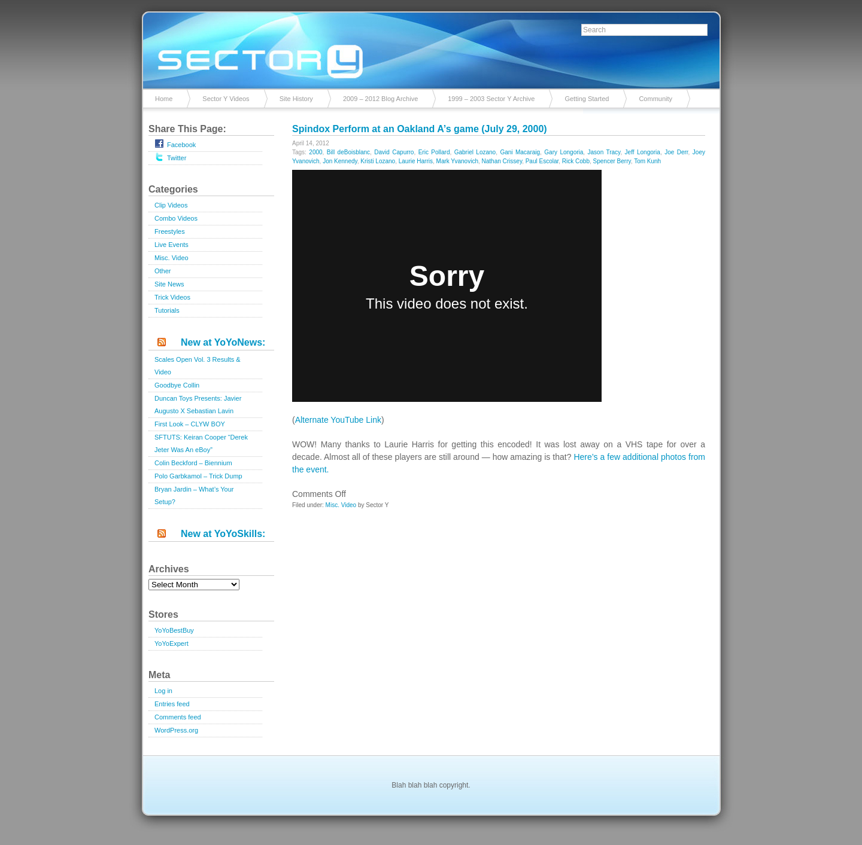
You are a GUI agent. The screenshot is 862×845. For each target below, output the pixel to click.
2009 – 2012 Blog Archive (380, 98)
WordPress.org (176, 730)
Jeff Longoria (642, 152)
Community (655, 98)
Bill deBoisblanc (348, 152)
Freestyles (169, 231)
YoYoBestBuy (174, 630)
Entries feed (172, 703)
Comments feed (177, 717)
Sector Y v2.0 (431, 48)
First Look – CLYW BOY (189, 424)
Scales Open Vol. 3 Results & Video (197, 366)
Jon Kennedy (340, 161)
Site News (169, 284)
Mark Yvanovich (457, 161)
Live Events (171, 244)
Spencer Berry (612, 161)
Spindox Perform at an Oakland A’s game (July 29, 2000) (419, 129)
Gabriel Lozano (475, 152)
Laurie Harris (416, 161)
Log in (163, 690)
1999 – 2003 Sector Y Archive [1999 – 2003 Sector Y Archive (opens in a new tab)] (491, 98)
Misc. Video (171, 257)
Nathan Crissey (502, 161)
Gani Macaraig (520, 152)
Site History (296, 98)
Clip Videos (170, 205)
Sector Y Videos (225, 98)
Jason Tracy (604, 152)
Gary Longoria (563, 152)
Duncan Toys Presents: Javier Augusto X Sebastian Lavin (197, 404)
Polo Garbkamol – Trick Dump (198, 476)
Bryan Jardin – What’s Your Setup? (193, 495)
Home (163, 98)
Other (162, 270)
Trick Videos (172, 297)
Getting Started (586, 98)
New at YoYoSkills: (223, 534)
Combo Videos (176, 218)
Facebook (175, 143)
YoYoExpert (171, 643)
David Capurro (394, 152)
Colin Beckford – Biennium (193, 462)
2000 (315, 152)
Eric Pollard (434, 152)
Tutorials (167, 310)
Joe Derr (676, 152)
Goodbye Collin (176, 385)
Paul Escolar (542, 161)
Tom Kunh (647, 161)
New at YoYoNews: (223, 342)
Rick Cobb (576, 161)
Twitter (170, 156)
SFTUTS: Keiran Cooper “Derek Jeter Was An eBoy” (201, 443)
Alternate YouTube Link (338, 420)
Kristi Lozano (377, 161)
